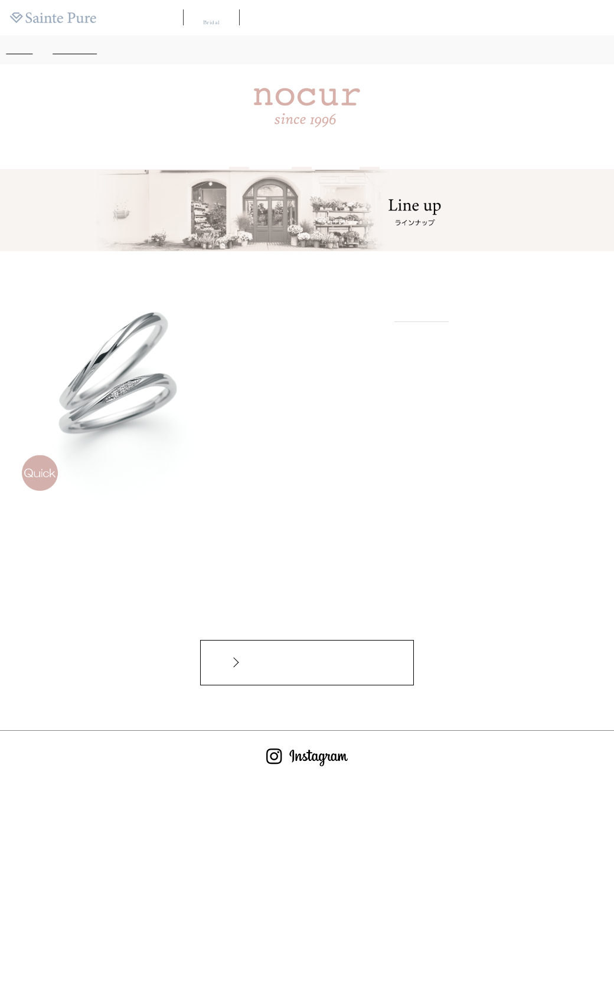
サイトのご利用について (324, 943)
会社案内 (596, 17)
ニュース (525, 17)
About (239, 153)
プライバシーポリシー (411, 943)
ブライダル (211, 17)
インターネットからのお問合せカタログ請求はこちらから (313, 662)
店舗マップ (387, 17)
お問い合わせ (251, 943)
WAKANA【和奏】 (276, 17)
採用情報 (561, 17)
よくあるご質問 (193, 943)
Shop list (369, 153)
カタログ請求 (433, 17)
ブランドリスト (337, 17)
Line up (301, 153)
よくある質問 (483, 17)
